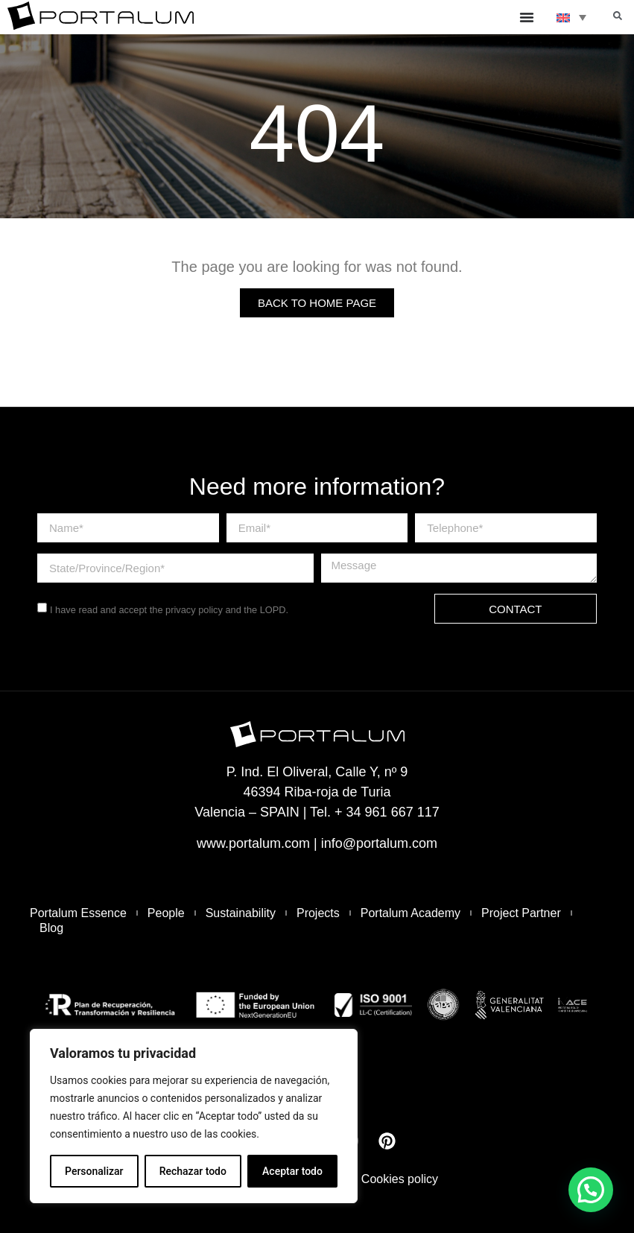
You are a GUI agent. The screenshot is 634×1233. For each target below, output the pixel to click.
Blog (51, 928)
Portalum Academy (410, 913)
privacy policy (194, 609)
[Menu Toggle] (526, 17)
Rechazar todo (192, 1171)
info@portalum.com (379, 843)
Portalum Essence (78, 913)
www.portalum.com (253, 843)
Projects (318, 913)
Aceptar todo (292, 1171)
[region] (194, 1116)
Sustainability (241, 913)
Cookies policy (399, 1179)
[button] (618, 16)
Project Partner (521, 913)
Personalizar (94, 1171)
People (166, 913)
